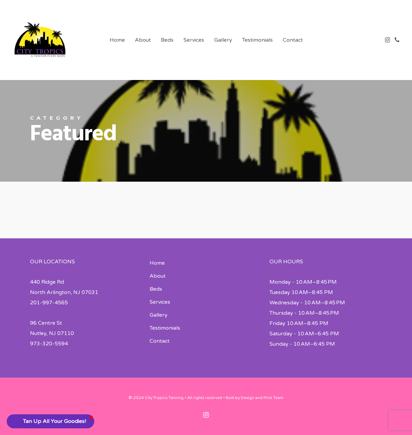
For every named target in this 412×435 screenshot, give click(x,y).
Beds (156, 289)
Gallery (159, 315)
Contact (160, 341)
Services (160, 302)
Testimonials (165, 328)
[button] (50, 421)
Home (157, 263)
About (158, 276)
